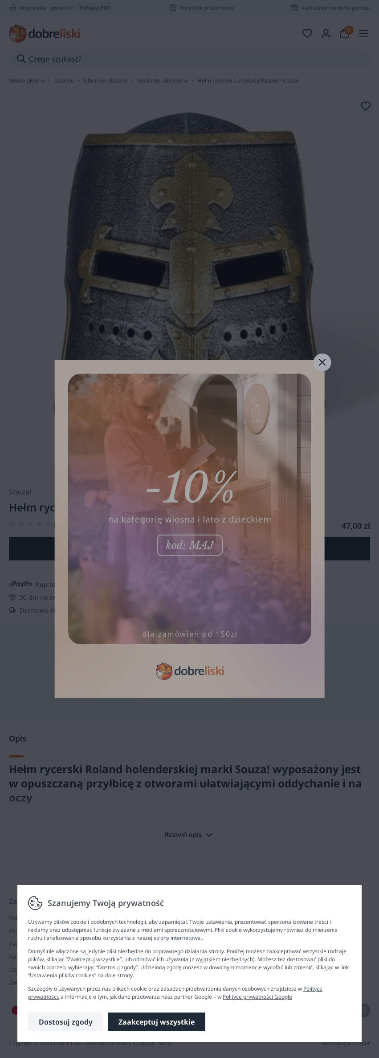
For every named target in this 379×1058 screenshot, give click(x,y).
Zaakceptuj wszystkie (156, 1022)
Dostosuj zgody (66, 1022)
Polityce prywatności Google (257, 996)
